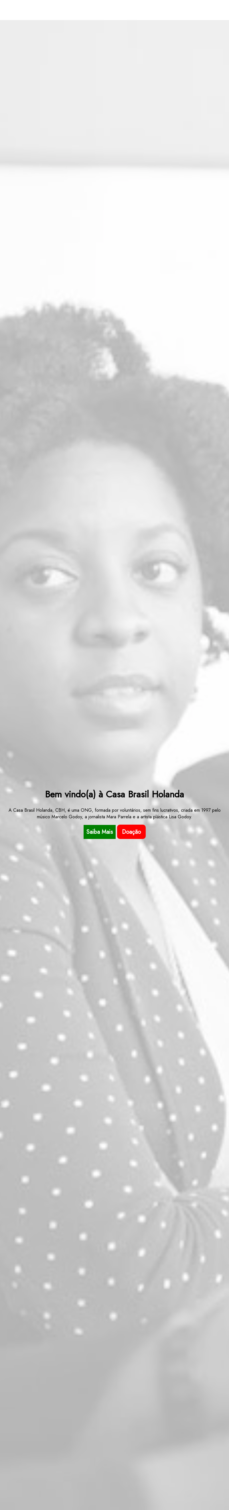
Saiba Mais (99, 832)
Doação (131, 832)
